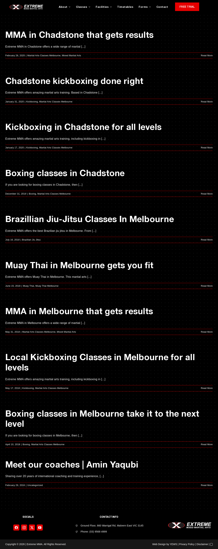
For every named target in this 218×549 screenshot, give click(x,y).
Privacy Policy (187, 544)
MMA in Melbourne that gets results (79, 311)
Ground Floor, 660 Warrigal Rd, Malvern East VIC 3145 (112, 525)
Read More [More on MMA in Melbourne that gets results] (207, 332)
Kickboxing (32, 101)
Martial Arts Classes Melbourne (44, 55)
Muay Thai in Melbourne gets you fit (79, 265)
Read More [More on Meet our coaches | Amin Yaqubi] (207, 485)
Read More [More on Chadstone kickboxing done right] (207, 101)
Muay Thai (28, 286)
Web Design (159, 544)
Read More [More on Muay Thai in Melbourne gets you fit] (207, 286)
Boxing (32, 193)
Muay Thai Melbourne (47, 286)
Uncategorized (35, 485)
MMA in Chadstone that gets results (79, 34)
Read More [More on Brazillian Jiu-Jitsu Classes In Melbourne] (207, 239)
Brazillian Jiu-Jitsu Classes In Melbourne (89, 219)
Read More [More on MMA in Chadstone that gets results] (207, 55)
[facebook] (16, 528)
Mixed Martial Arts (71, 55)
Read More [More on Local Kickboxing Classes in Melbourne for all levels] (207, 388)
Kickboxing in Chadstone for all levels (83, 127)
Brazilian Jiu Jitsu (31, 239)
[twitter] (32, 528)
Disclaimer (202, 544)
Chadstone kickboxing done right (74, 81)
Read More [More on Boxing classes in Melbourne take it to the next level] (207, 444)
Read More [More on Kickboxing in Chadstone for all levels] (207, 147)
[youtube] (40, 528)
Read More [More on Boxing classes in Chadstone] (207, 193)
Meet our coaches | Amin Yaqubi (71, 464)
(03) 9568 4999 (98, 531)
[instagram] (24, 528)
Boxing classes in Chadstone (65, 173)
